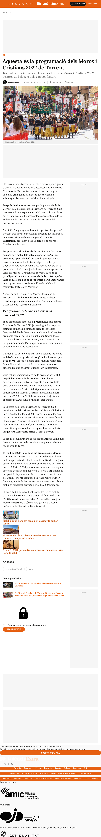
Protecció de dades (44, 779)
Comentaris (55, 82)
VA (27, 4)
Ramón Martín (13, 82)
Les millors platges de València (64, 773)
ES (31, 4)
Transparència (92, 779)
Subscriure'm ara (50, 753)
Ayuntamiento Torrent (14, 569)
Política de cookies (63, 779)
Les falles (14, 773)
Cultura (67, 768)
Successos (77, 768)
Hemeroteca (86, 773)
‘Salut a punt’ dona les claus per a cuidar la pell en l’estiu (30, 522)
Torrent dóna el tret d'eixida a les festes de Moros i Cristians (38, 584)
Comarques (28, 768)
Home (5, 12)
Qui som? (17, 779)
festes (31, 569)
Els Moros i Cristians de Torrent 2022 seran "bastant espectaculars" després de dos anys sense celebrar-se (39, 594)
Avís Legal (28, 779)
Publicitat (78, 779)
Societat (58, 768)
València (17, 768)
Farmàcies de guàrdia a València (35, 773)
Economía (48, 768)
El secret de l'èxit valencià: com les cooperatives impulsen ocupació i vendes (29, 537)
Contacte (7, 779)
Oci (4, 55)
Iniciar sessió (14, 629)
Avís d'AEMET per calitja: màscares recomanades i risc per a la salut (33, 551)
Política (38, 768)
